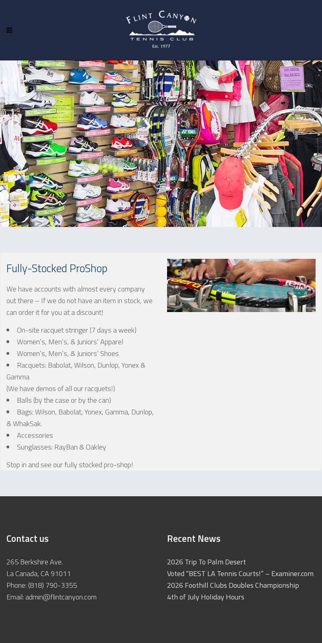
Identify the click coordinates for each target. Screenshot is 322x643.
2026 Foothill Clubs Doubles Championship (233, 585)
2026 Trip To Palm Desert (206, 561)
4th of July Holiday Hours (205, 596)
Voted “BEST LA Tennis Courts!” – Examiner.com (240, 573)
